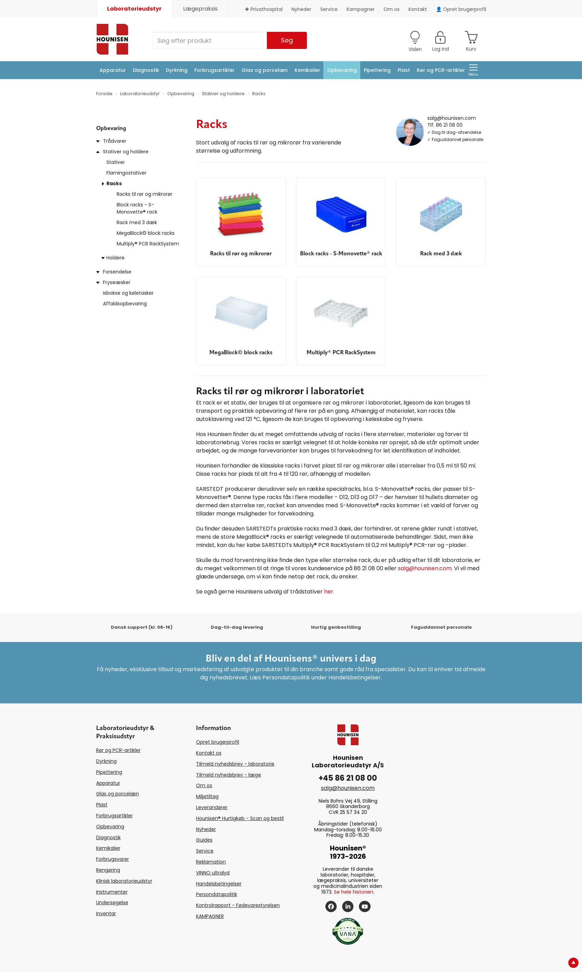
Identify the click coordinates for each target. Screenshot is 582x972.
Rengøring (108, 870)
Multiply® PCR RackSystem (148, 243)
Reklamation (211, 861)
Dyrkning (176, 70)
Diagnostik (146, 70)
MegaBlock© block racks (145, 233)
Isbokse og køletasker (128, 293)
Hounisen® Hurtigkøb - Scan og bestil (240, 818)
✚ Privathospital (264, 9)
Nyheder (301, 9)
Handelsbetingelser (219, 883)
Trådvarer (114, 141)
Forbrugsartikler (214, 70)
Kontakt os (208, 753)
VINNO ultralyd (213, 872)
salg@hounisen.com (451, 117)
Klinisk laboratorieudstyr (124, 881)
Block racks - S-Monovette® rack (137, 208)
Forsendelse (117, 271)
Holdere (115, 257)
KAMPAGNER (210, 916)
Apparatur (113, 70)
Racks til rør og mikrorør (144, 194)
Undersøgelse (112, 902)
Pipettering (377, 70)
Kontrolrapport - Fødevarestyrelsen (238, 905)
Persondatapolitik (216, 894)
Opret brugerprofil (217, 742)
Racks (114, 183)
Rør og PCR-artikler (441, 70)
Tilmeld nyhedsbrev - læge (228, 774)
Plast (404, 70)
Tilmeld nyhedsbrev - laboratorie (235, 763)
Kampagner (361, 9)
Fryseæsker (116, 282)
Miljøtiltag (207, 796)
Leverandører (212, 807)
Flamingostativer (126, 172)
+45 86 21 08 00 (348, 778)
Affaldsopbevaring (125, 303)
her (328, 592)
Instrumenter (112, 891)
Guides (204, 839)
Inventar (106, 913)
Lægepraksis (200, 9)
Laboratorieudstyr (134, 9)
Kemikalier (307, 70)
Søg (287, 40)
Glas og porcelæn (265, 70)
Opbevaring (342, 70)
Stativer (115, 162)
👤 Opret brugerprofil (461, 9)
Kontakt (418, 9)
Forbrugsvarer (112, 859)
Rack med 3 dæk (137, 222)
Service (329, 9)
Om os (392, 9)
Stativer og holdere (125, 151)
